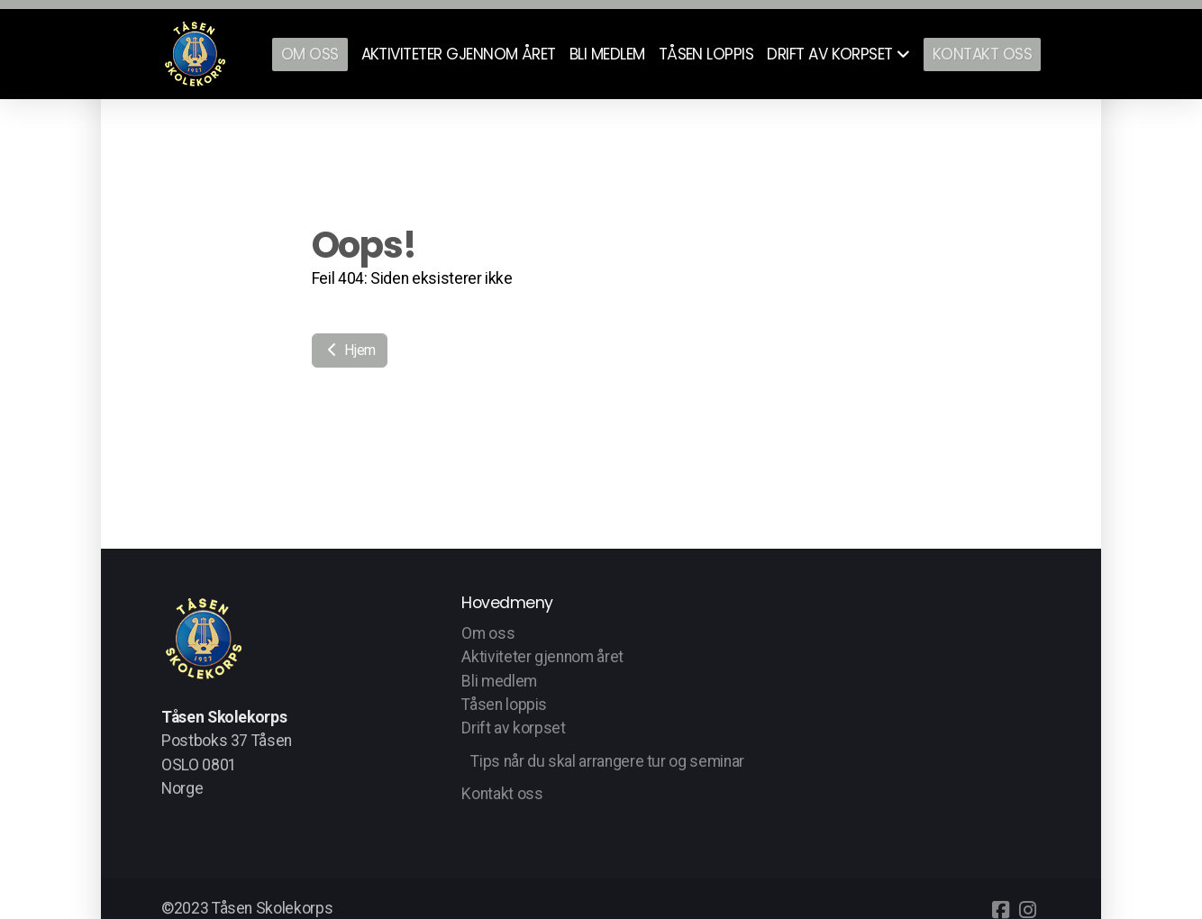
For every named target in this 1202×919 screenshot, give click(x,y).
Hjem (349, 350)
